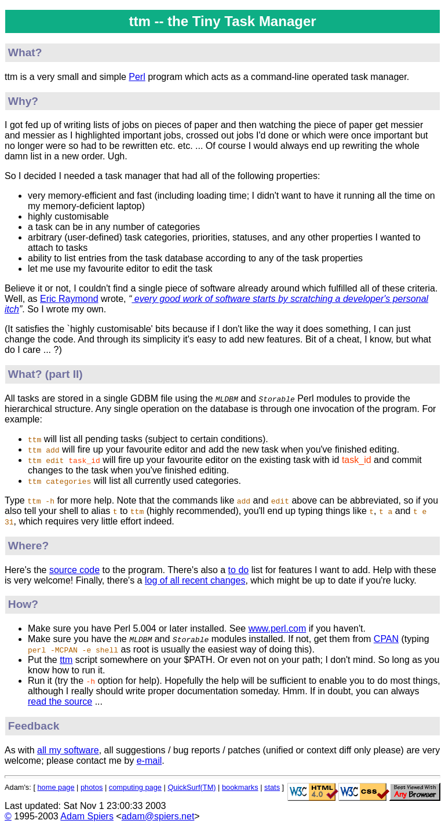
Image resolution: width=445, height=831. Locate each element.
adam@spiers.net (158, 816)
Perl (137, 77)
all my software (68, 750)
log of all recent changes (195, 580)
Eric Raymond (69, 299)
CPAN (386, 639)
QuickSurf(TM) (191, 787)
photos (92, 787)
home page (56, 787)
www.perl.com (278, 628)
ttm (66, 660)
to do (238, 570)
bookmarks (240, 787)
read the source (60, 701)
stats (272, 787)
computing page (135, 787)
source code (74, 570)
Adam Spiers (87, 816)
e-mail (149, 761)
